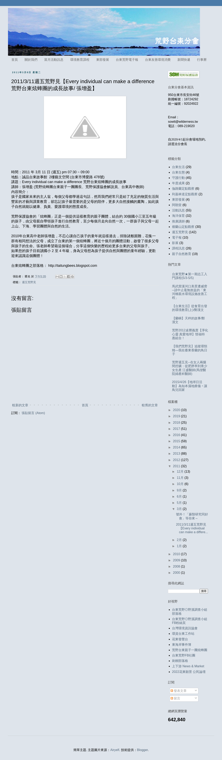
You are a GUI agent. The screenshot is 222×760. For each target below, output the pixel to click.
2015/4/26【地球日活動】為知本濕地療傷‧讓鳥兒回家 (189, 385)
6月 (180, 496)
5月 (180, 502)
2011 (177, 466)
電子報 (177, 237)
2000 (177, 572)
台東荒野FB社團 (183, 655)
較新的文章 (20, 405)
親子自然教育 (181, 254)
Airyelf (114, 750)
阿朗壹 (177, 205)
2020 (177, 410)
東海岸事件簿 (181, 644)
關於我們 (31, 59)
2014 (177, 447)
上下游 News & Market (188, 666)
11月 (180, 477)
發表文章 (179, 690)
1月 (180, 546)
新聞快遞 (183, 59)
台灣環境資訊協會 (185, 628)
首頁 (14, 59)
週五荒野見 (29, 282)
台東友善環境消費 (158, 59)
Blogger (142, 750)
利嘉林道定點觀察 (185, 194)
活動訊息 (178, 210)
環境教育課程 (79, 59)
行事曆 (202, 59)
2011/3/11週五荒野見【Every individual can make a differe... (192, 528)
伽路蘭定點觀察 (183, 188)
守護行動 (178, 177)
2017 (177, 428)
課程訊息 (178, 248)
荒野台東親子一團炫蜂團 (189, 650)
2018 (177, 422)
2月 (180, 540)
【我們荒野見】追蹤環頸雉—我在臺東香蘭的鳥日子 (189, 350)
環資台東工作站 (183, 633)
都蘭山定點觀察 (183, 226)
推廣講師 (178, 221)
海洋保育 (178, 215)
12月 (180, 471)
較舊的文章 (150, 405)
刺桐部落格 (180, 660)
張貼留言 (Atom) (33, 413)
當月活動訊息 (53, 59)
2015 (177, 441)
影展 (175, 243)
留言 (175, 698)
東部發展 (102, 59)
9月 (180, 490)
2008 (177, 566)
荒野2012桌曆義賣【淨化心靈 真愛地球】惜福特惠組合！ (190, 334)
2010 (177, 554)
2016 (177, 435)
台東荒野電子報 (127, 59)
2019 (177, 416)
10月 (180, 484)
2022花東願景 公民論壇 (189, 671)
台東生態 (178, 172)
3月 (180, 509)
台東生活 (178, 167)
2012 (177, 460)
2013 (177, 453)
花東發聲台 (180, 639)
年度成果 (178, 183)
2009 (177, 560)
